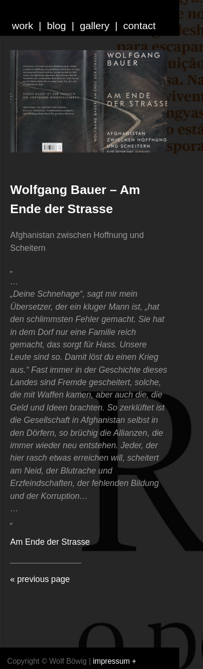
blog (56, 25)
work (22, 25)
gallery (94, 25)
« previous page (40, 579)
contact (139, 25)
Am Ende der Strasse (50, 542)
